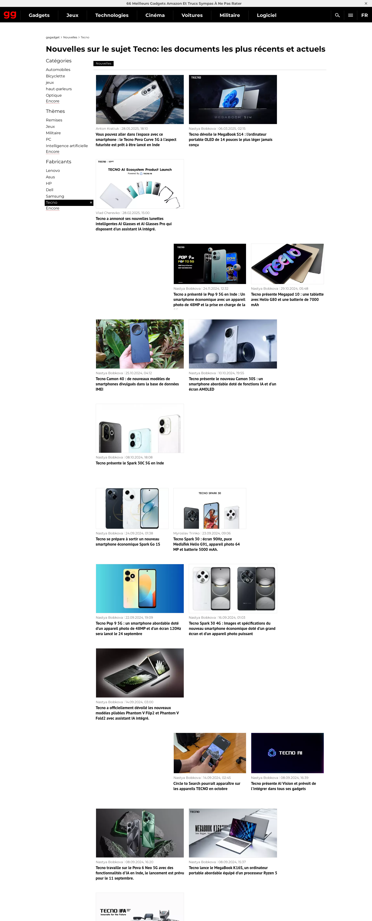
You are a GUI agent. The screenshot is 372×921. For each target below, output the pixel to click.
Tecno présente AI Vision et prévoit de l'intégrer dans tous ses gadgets (283, 507)
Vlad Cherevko (263, 119)
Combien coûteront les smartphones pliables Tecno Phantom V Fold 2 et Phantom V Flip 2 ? (127, 737)
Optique (54, 95)
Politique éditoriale (64, 874)
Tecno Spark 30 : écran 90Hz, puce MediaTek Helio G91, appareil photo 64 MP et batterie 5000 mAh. (206, 358)
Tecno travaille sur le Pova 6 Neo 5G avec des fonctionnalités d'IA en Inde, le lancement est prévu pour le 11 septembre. (131, 587)
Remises (54, 120)
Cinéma (198, 15)
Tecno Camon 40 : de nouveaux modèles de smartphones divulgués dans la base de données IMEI (132, 282)
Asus (50, 177)
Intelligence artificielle (67, 146)
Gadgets (82, 15)
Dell (49, 190)
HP (49, 183)
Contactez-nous (61, 885)
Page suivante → (186, 838)
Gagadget (32, 13)
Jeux (116, 15)
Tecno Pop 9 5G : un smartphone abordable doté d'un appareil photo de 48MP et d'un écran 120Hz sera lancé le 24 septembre (130, 436)
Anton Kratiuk (107, 119)
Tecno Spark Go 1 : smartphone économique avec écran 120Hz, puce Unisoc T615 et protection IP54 (204, 737)
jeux (50, 82)
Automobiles (58, 69)
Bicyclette (55, 76)
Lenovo (53, 170)
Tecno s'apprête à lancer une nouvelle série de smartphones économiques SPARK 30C (128, 661)
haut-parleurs (59, 89)
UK (50, 908)
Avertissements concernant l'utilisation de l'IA (86, 880)
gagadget (53, 37)
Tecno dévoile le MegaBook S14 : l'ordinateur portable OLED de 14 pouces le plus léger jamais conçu (208, 131)
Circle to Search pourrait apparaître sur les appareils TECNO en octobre (207, 507)
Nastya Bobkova (186, 119)
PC (48, 139)
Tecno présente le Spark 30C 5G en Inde (285, 277)
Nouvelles (70, 37)
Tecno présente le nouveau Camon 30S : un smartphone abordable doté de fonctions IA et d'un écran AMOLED (207, 282)
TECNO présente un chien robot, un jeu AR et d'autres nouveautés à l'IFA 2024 (287, 582)
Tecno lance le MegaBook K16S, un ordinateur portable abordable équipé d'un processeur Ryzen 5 (205, 585)
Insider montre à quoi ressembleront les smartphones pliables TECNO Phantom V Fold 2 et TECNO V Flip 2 (286, 812)
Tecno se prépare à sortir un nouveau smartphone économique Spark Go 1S (128, 355)
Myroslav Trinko (186, 347)
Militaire (273, 15)
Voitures (235, 15)
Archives (195, 848)
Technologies (155, 15)
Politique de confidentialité (70, 891)
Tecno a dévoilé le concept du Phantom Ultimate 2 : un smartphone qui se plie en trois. (209, 661)
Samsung (55, 196)
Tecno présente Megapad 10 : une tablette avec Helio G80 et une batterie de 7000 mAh (287, 206)
